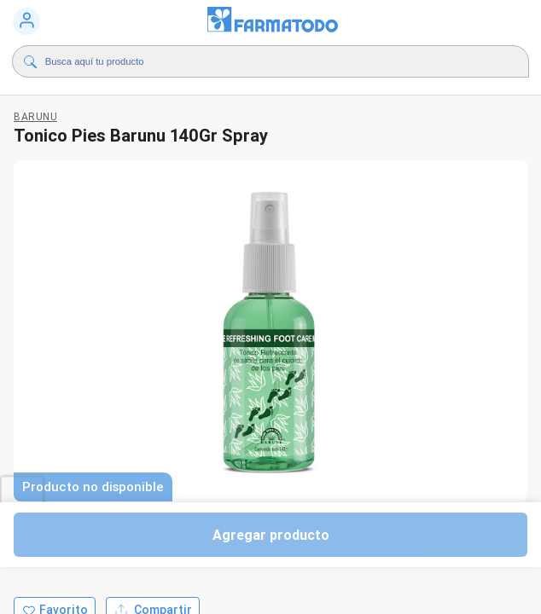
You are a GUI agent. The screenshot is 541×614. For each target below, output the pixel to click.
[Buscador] (253, 61)
